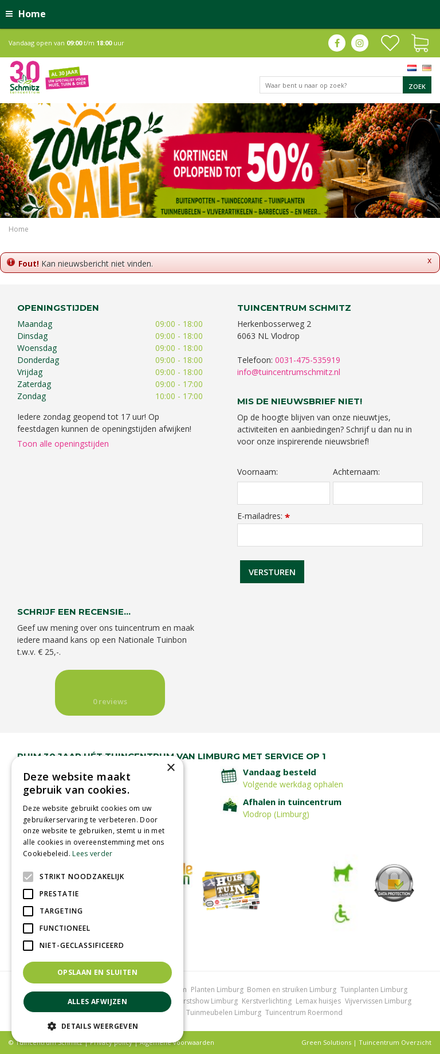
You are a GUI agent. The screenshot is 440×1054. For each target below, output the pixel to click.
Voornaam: (257, 472)
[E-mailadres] (330, 535)
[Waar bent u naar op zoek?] (345, 84)
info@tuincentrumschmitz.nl (288, 371)
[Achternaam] (378, 493)
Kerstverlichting (267, 1001)
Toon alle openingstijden (63, 443)
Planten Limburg (217, 989)
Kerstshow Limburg (206, 1001)
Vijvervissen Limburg (378, 1001)
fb (336, 43)
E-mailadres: (263, 515)
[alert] (97, 899)
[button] (97, 1025)
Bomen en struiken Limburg (291, 989)
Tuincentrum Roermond (304, 1012)
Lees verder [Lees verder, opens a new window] (92, 853)
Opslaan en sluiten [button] (97, 972)
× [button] (170, 768)
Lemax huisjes (318, 1001)
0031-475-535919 (307, 359)
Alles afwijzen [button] (98, 1001)
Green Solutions (326, 1042)
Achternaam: (356, 472)
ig (359, 43)
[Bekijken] (419, 42)
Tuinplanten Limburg (373, 989)
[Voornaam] (283, 493)
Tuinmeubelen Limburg (223, 1012)
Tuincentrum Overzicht (395, 1042)
